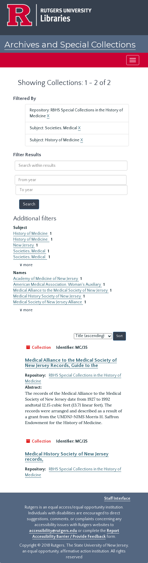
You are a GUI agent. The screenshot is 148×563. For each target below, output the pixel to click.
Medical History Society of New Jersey (47, 296)
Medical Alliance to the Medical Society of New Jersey (61, 290)
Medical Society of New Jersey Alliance (48, 302)
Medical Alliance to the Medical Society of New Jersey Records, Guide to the (71, 363)
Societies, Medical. (30, 257)
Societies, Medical (29, 251)
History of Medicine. (31, 239)
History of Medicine (31, 233)
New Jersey (24, 245)
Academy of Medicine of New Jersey (46, 278)
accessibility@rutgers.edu (53, 530)
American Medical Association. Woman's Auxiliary (57, 284)
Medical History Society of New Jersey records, (67, 456)
